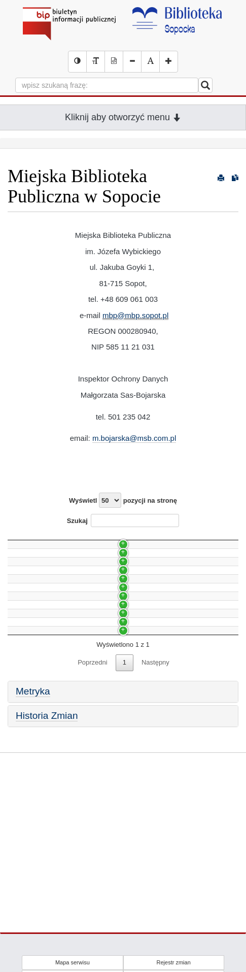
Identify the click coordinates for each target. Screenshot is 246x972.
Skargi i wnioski (35, 685)
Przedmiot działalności (45, 757)
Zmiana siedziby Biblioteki (51, 613)
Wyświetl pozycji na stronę (123, 500)
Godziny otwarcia (38, 667)
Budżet (23, 721)
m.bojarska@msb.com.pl (134, 438)
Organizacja (30, 631)
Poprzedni (93, 794)
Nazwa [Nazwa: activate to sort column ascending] (27, 539)
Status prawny (33, 739)
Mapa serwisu (72, 962)
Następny (155, 794)
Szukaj (123, 520)
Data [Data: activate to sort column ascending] (207, 539)
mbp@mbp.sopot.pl (135, 315)
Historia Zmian (47, 847)
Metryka (33, 823)
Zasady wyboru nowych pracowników (67, 649)
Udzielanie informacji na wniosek (61, 703)
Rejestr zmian (174, 962)
